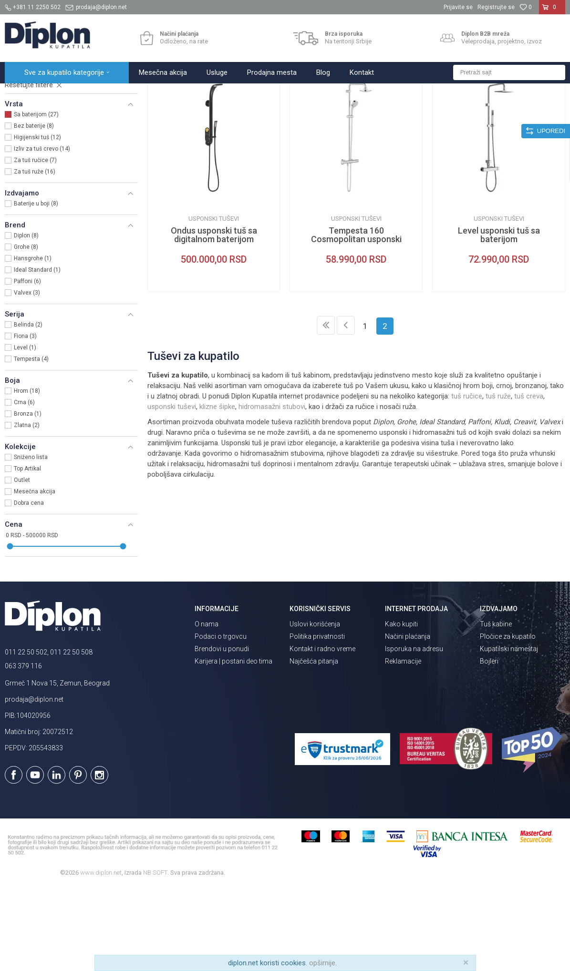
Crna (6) (24, 485)
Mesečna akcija (34, 575)
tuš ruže (498, 479)
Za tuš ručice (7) (35, 243)
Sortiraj (374, 113)
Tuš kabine (496, 707)
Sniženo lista (31, 540)
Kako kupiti (401, 707)
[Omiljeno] (525, 7)
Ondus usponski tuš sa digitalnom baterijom (214, 318)
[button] (509, 72)
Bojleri (489, 744)
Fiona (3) (25, 419)
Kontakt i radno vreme (322, 732)
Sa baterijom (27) (36, 197)
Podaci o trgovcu (221, 720)
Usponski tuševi (35, 142)
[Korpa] (552, 11)
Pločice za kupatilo (508, 720)
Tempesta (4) (31, 442)
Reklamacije (403, 744)
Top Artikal (27, 552)
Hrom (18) (27, 474)
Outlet (22, 563)
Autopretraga (334, 113)
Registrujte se (496, 7)
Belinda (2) (28, 408)
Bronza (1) (27, 497)
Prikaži (463, 113)
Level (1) (25, 431)
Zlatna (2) (27, 508)
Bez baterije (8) (34, 209)
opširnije (322, 963)
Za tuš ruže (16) (34, 255)
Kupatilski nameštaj (509, 732)
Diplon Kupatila (26, 93)
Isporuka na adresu (414, 732)
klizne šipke (217, 490)
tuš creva (528, 479)
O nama (206, 707)
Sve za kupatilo (75, 93)
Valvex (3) (27, 376)
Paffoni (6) (27, 364)
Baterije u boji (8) (36, 287)
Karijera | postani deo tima (233, 744)
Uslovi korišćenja (315, 707)
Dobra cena (29, 586)
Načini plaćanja (407, 720)
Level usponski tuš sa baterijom (499, 318)
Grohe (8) (26, 330)
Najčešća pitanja (314, 744)
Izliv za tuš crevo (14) (42, 232)
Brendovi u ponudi (222, 732)
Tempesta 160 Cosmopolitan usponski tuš (356, 323)
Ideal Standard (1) (37, 353)
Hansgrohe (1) (33, 341)
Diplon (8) (26, 319)
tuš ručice (466, 479)
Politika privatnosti (317, 720)
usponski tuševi (171, 490)
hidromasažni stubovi (271, 490)
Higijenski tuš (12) (37, 220)
